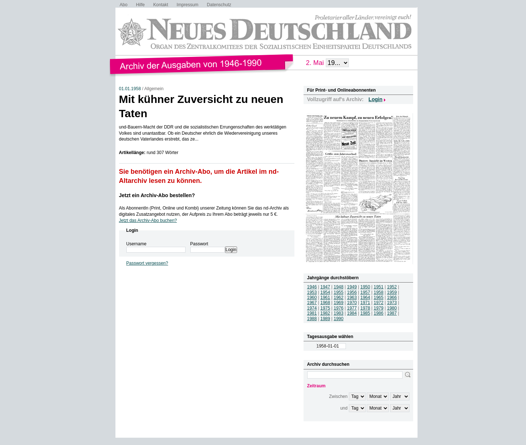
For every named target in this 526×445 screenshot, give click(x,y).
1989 (325, 318)
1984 (352, 313)
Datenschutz (219, 4)
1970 (352, 302)
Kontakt (160, 4)
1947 (325, 286)
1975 (325, 308)
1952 (392, 286)
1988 (312, 318)
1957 (365, 292)
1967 (312, 302)
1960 (312, 297)
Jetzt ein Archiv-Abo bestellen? (157, 195)
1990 (339, 318)
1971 (365, 302)
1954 (325, 292)
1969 (339, 302)
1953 (312, 292)
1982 (325, 313)
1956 (352, 292)
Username (136, 243)
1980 (392, 308)
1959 (392, 292)
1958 (379, 292)
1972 (379, 302)
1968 (325, 302)
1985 (365, 313)
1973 (392, 302)
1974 (312, 308)
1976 (339, 308)
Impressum (187, 4)
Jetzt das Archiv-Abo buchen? (148, 220)
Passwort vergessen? (147, 263)
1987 (392, 313)
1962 (339, 297)
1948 (339, 286)
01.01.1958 (130, 88)
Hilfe (140, 4)
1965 (379, 297)
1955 (339, 292)
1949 (352, 286)
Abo (123, 4)
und (343, 408)
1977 (352, 308)
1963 (352, 297)
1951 (379, 286)
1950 (365, 286)
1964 (365, 297)
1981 (312, 313)
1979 (379, 308)
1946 (312, 286)
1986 (379, 313)
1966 (392, 297)
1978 (365, 308)
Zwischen (338, 396)
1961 (325, 297)
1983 (339, 313)
